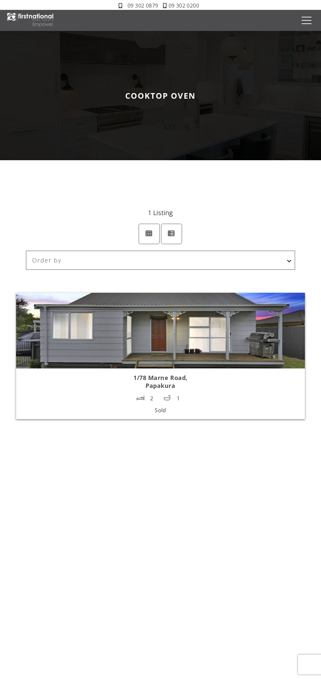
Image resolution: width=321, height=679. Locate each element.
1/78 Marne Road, (160, 382)
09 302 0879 (142, 5)
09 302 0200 (184, 5)
